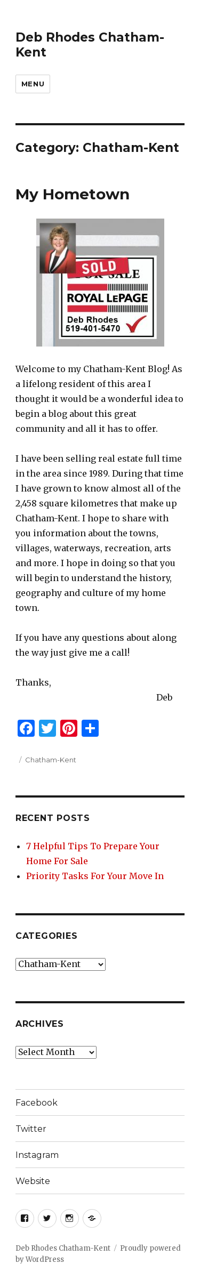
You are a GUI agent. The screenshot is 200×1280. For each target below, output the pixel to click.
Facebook (36, 1103)
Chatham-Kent (50, 759)
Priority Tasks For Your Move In (95, 876)
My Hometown (72, 194)
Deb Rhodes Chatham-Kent (62, 1248)
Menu (32, 83)
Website (32, 1181)
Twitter (30, 1129)
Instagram (37, 1155)
